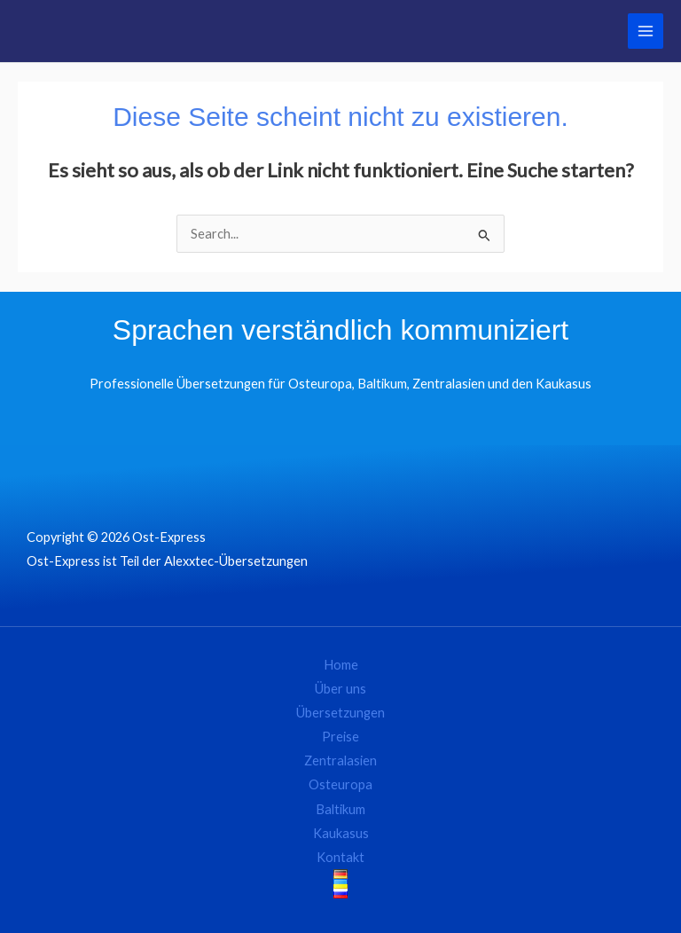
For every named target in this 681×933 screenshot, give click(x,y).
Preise (340, 736)
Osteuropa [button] (340, 784)
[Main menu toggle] (645, 31)
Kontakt (340, 857)
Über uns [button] (340, 688)
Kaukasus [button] (341, 833)
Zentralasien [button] (340, 760)
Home (341, 664)
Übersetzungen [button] (340, 712)
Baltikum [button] (340, 809)
